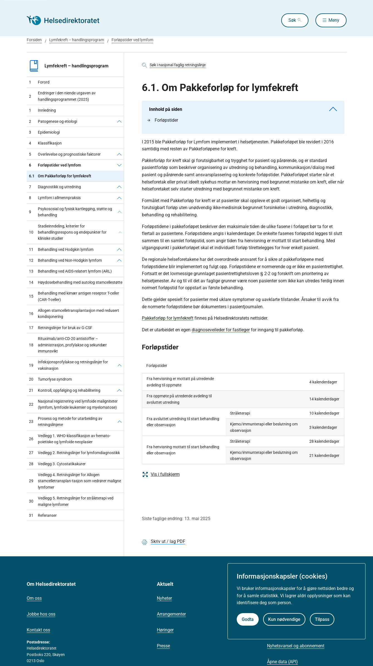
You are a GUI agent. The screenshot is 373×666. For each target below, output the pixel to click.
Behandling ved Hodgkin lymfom (61, 249)
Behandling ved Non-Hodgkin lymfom (65, 260)
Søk (292, 20)
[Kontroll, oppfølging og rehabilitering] (119, 390)
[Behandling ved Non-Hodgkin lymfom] (119, 260)
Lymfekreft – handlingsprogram (76, 40)
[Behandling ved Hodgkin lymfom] (119, 249)
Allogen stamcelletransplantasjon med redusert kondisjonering (74, 313)
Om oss (34, 598)
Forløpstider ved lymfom (132, 40)
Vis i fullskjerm (161, 474)
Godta (248, 619)
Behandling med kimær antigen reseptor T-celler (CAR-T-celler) (74, 296)
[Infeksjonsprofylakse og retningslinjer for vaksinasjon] (119, 365)
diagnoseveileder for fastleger (221, 329)
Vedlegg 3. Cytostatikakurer (57, 464)
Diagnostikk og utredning (55, 187)
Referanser (43, 515)
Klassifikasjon (45, 143)
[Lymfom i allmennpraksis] (119, 198)
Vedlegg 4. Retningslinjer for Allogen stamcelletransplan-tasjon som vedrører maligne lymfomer (75, 480)
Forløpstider (162, 120)
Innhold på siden (243, 109)
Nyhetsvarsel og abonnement (295, 645)
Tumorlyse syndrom (50, 379)
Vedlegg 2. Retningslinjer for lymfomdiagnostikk (74, 453)
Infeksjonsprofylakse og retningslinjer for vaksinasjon (68, 365)
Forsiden (34, 40)
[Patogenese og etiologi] (119, 121)
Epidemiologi (44, 132)
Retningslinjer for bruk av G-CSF (60, 328)
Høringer (165, 630)
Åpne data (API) (282, 661)
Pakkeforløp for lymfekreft (167, 318)
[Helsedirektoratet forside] (67, 20)
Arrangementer (171, 614)
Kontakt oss (38, 630)
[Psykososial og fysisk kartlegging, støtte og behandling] (119, 212)
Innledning (42, 110)
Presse (163, 645)
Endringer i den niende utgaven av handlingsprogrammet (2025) (62, 96)
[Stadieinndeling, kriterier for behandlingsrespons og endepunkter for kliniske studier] (120, 232)
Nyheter (164, 598)
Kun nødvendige (284, 619)
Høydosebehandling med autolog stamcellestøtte (75, 282)
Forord (39, 82)
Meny (333, 20)
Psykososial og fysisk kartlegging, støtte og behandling (70, 212)
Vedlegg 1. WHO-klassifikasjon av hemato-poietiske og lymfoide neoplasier (69, 439)
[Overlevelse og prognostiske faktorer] (119, 154)
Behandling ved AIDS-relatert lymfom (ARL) (70, 271)
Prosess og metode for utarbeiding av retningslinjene (65, 421)
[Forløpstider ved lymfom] (119, 165)
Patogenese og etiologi (53, 121)
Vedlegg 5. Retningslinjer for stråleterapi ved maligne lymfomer (71, 501)
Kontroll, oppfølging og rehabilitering (64, 390)
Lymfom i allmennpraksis (55, 198)
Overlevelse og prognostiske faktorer (65, 154)
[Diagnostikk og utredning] (119, 187)
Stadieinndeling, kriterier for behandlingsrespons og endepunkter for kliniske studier (68, 232)
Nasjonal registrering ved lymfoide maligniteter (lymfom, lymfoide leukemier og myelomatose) (73, 404)
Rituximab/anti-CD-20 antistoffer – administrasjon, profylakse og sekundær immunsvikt (68, 344)
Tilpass (322, 619)
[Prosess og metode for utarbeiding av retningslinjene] (119, 421)
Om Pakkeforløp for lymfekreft (60, 176)
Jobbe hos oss (41, 614)
